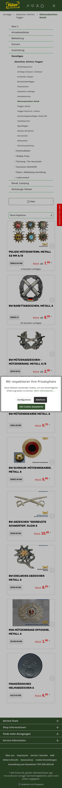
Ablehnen (40, 399)
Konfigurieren (24, 399)
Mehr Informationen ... (44, 390)
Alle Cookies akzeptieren (31, 406)
